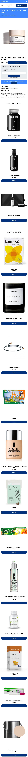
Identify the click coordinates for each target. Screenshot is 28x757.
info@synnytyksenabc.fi (4, 1)
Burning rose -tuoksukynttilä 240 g (14, 318)
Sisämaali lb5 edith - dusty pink (14, 750)
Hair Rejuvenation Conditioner (14, 175)
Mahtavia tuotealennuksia (7, 68)
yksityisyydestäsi (15, 77)
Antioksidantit (13, 15)
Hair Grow (14, 507)
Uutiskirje (4, 70)
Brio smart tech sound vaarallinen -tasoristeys (14, 417)
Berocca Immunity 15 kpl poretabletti (14, 547)
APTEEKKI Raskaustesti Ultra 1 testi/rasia (14, 700)
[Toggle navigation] (2, 5)
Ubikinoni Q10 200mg (14, 673)
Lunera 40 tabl (14, 269)
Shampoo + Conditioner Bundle (14, 215)
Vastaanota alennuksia (14, 75)
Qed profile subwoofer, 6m (14, 367)
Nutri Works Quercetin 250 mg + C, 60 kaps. (14, 633)
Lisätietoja (17, 62)
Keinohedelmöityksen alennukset (9, 69)
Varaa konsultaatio (21, 5)
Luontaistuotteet (5, 15)
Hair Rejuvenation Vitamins (14, 135)
